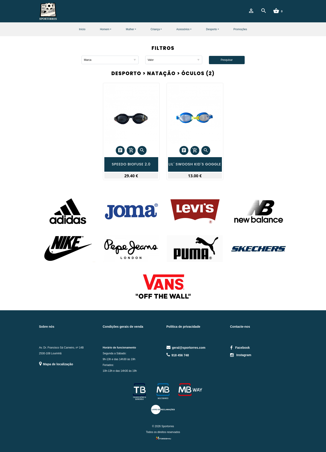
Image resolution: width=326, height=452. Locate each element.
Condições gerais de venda (123, 326)
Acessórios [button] (182, 29)
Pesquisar (227, 59)
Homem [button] (104, 29)
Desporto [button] (211, 29)
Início (82, 29)
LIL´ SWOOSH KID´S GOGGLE (195, 164)
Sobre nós (46, 326)
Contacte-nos (240, 326)
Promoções (240, 29)
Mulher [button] (130, 29)
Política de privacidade (183, 326)
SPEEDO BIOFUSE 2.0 (131, 164)
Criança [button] (155, 29)
